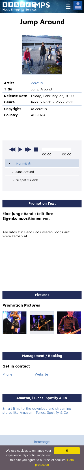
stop (36, 149)
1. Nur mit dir (22, 163)
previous (12, 149)
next (28, 149)
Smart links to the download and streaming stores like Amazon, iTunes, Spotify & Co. (36, 410)
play (20, 149)
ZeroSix (37, 83)
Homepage (41, 442)
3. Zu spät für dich (25, 180)
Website (41, 374)
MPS (42, 4)
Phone (7, 374)
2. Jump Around (23, 171)
